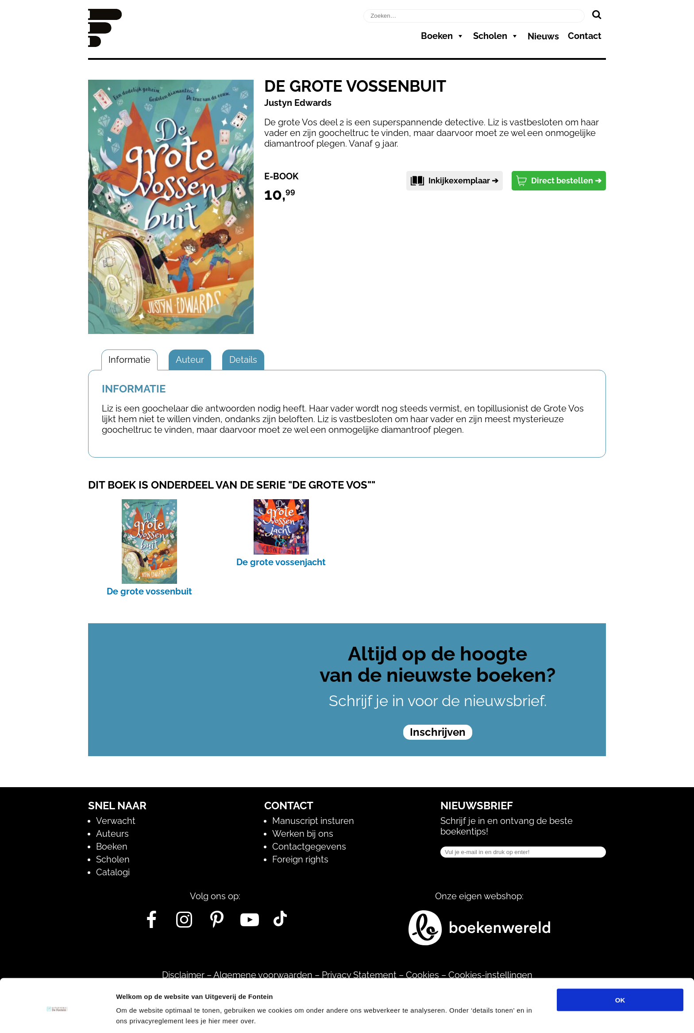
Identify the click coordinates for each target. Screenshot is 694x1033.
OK (620, 966)
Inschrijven (438, 732)
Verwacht (115, 821)
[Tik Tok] (280, 923)
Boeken (442, 36)
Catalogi (113, 872)
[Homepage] (105, 44)
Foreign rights (300, 859)
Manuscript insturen (313, 821)
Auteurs (112, 833)
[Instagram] (184, 923)
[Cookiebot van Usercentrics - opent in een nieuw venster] (57, 1015)
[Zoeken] (596, 14)
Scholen (496, 36)
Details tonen (478, 1015)
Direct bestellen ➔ (558, 180)
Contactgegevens (309, 846)
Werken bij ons (302, 833)
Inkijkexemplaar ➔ (454, 180)
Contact (584, 36)
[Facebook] (152, 923)
